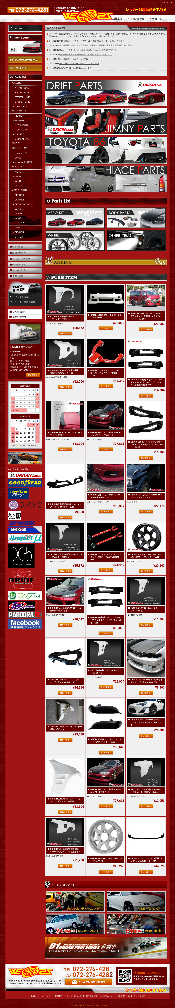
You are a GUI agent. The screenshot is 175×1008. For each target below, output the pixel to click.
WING (18, 181)
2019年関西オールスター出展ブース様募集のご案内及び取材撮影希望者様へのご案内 (95, 45)
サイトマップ (139, 996)
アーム (18, 157)
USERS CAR (18, 264)
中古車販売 (17, 246)
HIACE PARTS (19, 166)
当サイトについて (74, 996)
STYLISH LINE (22, 101)
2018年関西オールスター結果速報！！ (75, 59)
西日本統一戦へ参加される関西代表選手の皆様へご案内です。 (85, 54)
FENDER (19, 116)
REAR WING (21, 125)
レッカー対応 (19, 270)
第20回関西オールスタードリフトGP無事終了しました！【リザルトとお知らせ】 (93, 41)
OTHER (19, 185)
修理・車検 (17, 276)
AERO (18, 172)
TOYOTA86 (18, 222)
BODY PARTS (19, 110)
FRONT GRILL (22, 204)
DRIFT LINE (21, 106)
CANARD (19, 134)
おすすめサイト (107, 996)
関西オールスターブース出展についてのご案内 (79, 63)
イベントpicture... (21, 297)
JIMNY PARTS (19, 190)
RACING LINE (22, 92)
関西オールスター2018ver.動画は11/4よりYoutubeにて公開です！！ (88, 50)
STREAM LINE (22, 97)
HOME (33, 996)
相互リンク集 (124, 996)
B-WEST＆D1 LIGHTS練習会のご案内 (75, 68)
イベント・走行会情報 (24, 301)
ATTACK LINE (22, 88)
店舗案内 (59, 996)
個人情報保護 (91, 996)
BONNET (19, 120)
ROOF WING (21, 129)
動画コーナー (19, 252)
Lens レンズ (21, 153)
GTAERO (17, 82)
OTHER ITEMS (20, 148)
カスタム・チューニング (24, 258)
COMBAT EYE (22, 139)
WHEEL (16, 143)
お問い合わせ (87, 978)
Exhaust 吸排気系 (23, 162)
